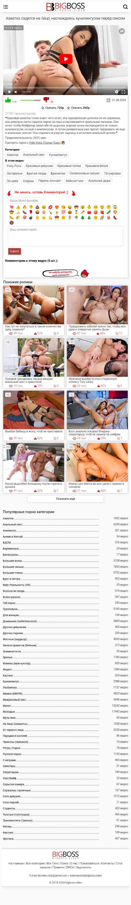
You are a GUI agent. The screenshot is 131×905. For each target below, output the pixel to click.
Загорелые (14, 173)
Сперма (28, 181)
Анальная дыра (99, 180)
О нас (74, 863)
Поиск (64, 863)
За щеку (12, 181)
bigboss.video (74, 882)
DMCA (70, 867)
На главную (16, 863)
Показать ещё (65, 498)
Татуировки (112, 173)
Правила (58, 867)
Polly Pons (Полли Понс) (45, 142)
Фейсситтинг (75, 181)
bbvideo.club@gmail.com (52, 875)
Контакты (107, 863)
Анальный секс (33, 154)
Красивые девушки (39, 166)
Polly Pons (14, 166)
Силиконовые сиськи (84, 173)
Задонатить (83, 867)
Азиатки (13, 155)
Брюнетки (58, 173)
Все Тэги (52, 863)
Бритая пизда (36, 173)
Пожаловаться (89, 863)
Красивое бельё (96, 166)
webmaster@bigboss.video (86, 875)
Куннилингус (58, 155)
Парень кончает (49, 180)
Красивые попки (69, 166)
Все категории (35, 863)
